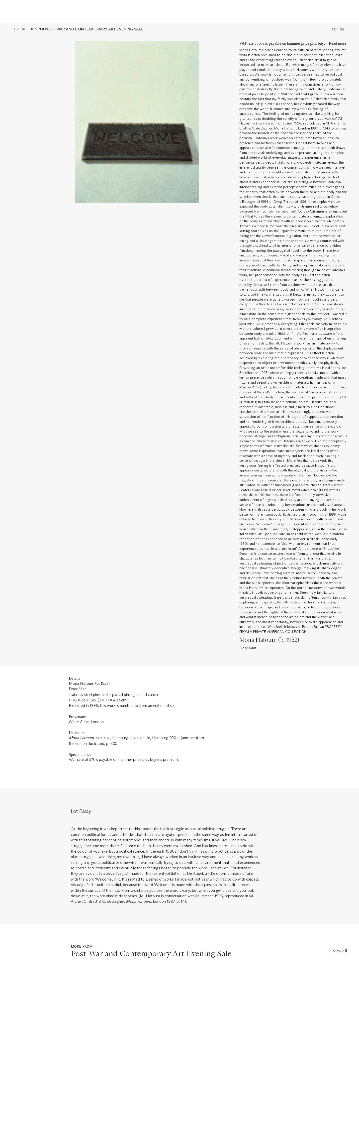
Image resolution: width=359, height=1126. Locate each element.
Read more (337, 43)
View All (340, 951)
